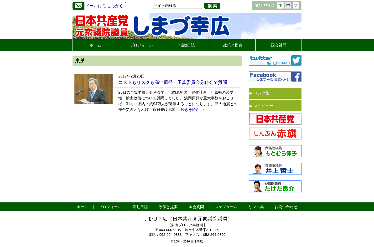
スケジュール (265, 106)
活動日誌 (187, 45)
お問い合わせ (286, 207)
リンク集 (261, 93)
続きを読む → (193, 110)
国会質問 (278, 45)
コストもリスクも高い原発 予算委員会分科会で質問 (172, 82)
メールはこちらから (98, 5)
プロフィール (141, 45)
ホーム (95, 45)
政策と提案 (232, 45)
